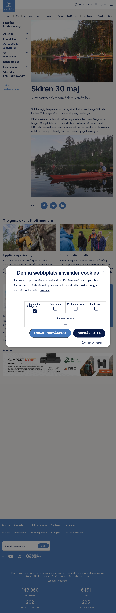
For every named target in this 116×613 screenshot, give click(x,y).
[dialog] (58, 306)
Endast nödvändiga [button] (50, 333)
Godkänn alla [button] (89, 333)
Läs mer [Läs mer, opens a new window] (44, 290)
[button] (92, 343)
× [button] (103, 271)
